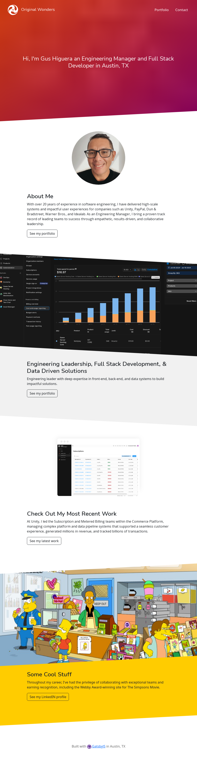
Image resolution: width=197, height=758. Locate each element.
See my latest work (44, 541)
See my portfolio (42, 233)
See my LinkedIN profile (48, 697)
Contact (181, 9)
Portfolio (162, 9)
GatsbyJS (96, 746)
